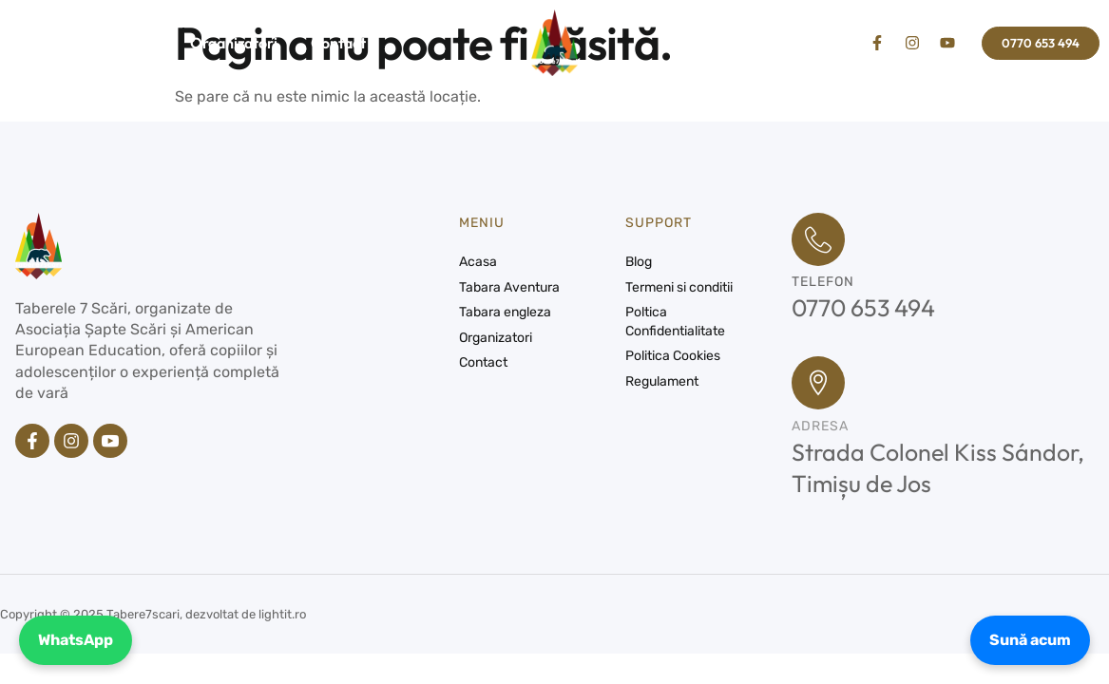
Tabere (121, 43)
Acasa (30, 42)
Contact (338, 42)
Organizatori (233, 42)
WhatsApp (75, 640)
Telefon (823, 282)
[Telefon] (818, 239)
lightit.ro (282, 614)
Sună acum (1030, 640)
